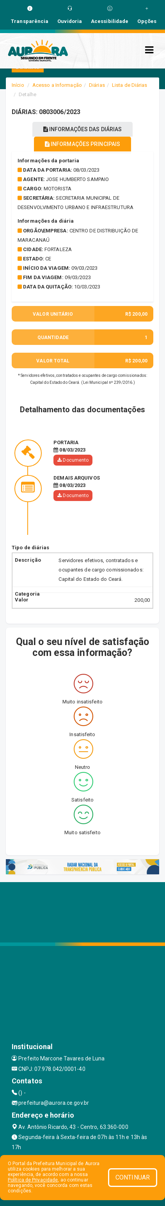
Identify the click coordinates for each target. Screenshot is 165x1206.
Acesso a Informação (57, 85)
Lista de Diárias (129, 85)
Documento (73, 460)
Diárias (97, 85)
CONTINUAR (132, 1177)
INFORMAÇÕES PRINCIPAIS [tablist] (82, 144)
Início (18, 85)
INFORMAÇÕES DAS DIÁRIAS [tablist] (82, 129)
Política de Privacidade (33, 1180)
